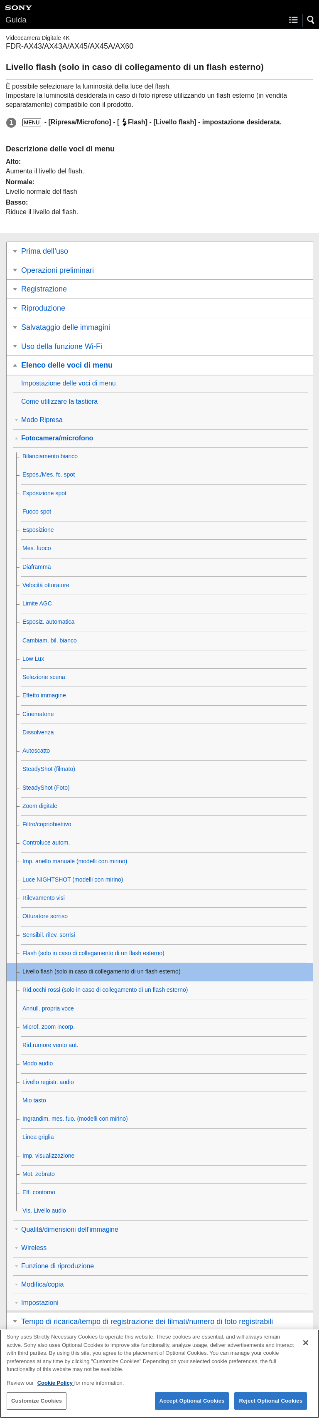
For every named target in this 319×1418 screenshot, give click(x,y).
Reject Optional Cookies (270, 1406)
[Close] (306, 1348)
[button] (311, 20)
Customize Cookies (36, 1406)
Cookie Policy (55, 1388)
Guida (16, 19)
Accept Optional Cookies (192, 1406)
